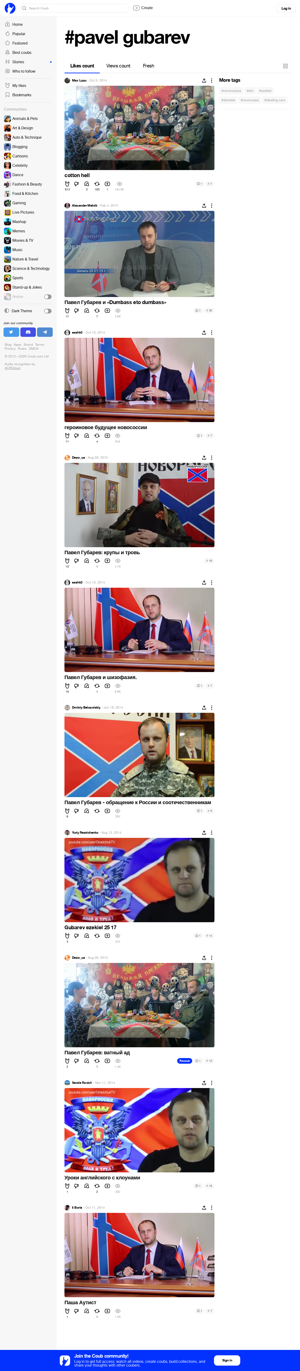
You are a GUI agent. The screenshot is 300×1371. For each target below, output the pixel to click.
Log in (286, 8)
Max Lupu (79, 80)
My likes (15, 85)
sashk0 (77, 332)
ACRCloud (12, 368)
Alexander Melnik (84, 205)
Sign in (227, 1360)
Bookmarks (18, 95)
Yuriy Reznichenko (85, 832)
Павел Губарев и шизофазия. (100, 677)
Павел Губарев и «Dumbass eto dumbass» (115, 302)
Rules (22, 348)
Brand (28, 344)
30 (209, 310)
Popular (15, 34)
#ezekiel (265, 91)
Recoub (185, 1061)
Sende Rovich (82, 1083)
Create (143, 8)
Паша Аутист (80, 1302)
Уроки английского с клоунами (102, 1177)
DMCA (33, 348)
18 (209, 560)
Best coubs (18, 52)
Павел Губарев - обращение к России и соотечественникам (137, 802)
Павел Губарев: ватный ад (97, 1052)
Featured (16, 43)
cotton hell (77, 175)
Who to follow (20, 71)
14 (209, 935)
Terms (39, 344)
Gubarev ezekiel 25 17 (90, 927)
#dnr (250, 91)
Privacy (10, 348)
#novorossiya (231, 91)
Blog (8, 344)
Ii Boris (77, 1207)
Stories (28, 62)
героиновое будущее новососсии (105, 427)
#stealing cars (274, 100)
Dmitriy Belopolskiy (86, 707)
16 (209, 1186)
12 (209, 1061)
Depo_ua (78, 457)
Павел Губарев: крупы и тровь (102, 552)
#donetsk (228, 100)
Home (14, 24)
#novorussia (250, 100)
